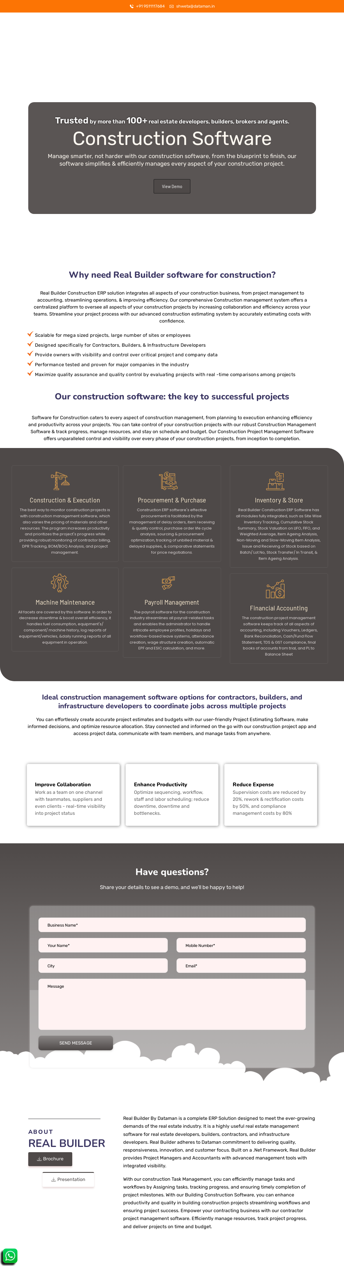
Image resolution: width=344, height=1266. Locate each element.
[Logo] (30, 28)
